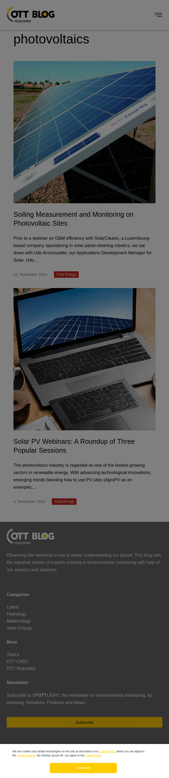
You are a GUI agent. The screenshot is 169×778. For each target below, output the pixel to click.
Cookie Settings (26, 760)
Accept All (83, 772)
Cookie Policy (107, 756)
